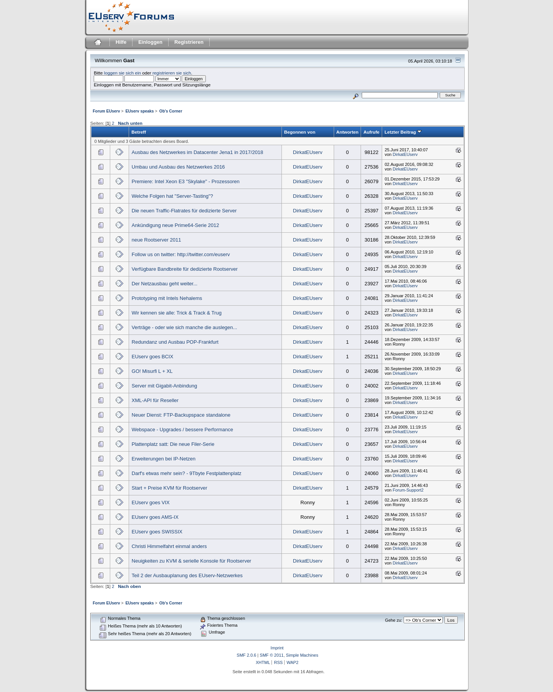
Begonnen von (299, 131)
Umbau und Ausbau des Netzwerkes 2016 (178, 167)
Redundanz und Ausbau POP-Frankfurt (175, 342)
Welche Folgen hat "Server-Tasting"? (172, 196)
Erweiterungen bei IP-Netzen (163, 459)
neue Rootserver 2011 (156, 240)
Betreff (138, 131)
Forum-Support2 (408, 490)
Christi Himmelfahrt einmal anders (169, 546)
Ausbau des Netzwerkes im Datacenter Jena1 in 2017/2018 (197, 152)
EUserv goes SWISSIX (157, 532)
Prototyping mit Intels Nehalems (167, 298)
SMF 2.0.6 (246, 655)
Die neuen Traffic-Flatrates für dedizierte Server (184, 211)
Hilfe (121, 42)
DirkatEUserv (308, 152)
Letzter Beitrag (403, 131)
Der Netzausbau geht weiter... (164, 283)
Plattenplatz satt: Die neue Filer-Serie (173, 444)
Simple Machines (302, 655)
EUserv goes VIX (151, 502)
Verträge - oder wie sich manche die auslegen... (184, 327)
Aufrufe (371, 131)
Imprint (277, 648)
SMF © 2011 (271, 655)
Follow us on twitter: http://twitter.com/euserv (181, 254)
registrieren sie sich (171, 72)
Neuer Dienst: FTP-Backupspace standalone (181, 415)
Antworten (347, 131)
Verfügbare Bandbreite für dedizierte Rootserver (185, 269)
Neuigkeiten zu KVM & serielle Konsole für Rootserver (191, 561)
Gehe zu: (393, 620)
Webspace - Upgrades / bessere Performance (182, 429)
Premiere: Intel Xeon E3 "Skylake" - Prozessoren (186, 181)
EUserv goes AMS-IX (155, 517)
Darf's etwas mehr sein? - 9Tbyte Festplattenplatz (187, 473)
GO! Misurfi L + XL (152, 371)
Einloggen (150, 42)
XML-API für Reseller (155, 400)
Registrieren (189, 42)
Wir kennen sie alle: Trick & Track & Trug (177, 313)
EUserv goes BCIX (152, 356)
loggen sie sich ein (122, 72)
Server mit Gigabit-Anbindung (164, 386)
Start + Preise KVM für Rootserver (169, 488)
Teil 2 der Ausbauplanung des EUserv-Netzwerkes (187, 575)
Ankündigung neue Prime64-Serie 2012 (175, 225)
